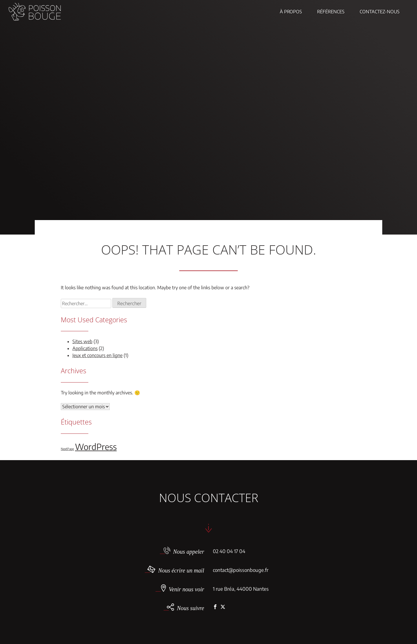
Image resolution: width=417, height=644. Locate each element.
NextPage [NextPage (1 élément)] (67, 449)
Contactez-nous (380, 11)
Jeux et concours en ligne (97, 355)
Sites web (82, 341)
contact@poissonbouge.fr (240, 570)
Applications (85, 348)
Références (331, 11)
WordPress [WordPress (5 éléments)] (96, 446)
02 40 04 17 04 (229, 551)
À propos (291, 11)
